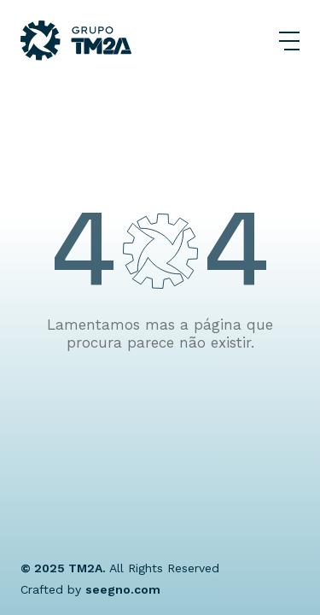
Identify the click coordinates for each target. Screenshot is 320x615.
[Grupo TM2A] (75, 40)
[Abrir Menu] (289, 41)
